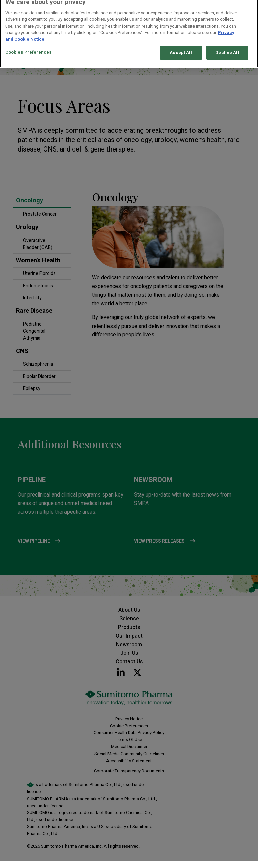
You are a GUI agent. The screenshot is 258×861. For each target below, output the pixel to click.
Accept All (181, 48)
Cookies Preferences (28, 48)
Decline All (227, 48)
